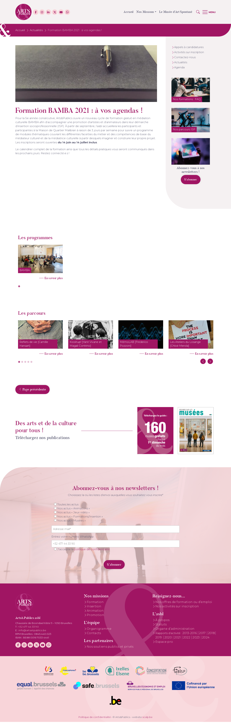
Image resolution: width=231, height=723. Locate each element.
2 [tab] (22, 362)
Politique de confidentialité (95, 717)
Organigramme (99, 629)
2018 (211, 634)
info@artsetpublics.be (32, 631)
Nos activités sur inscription (177, 607)
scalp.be (147, 717)
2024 (206, 638)
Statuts (161, 625)
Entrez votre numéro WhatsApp (72, 537)
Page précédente (25, 390)
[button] (198, 12)
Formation (95, 603)
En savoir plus (54, 278)
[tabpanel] (40, 261)
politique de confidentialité (92, 550)
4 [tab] (28, 362)
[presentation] (76, 563)
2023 (197, 638)
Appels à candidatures (189, 47)
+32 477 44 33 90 (28, 627)
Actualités (36, 30)
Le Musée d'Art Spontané (175, 12)
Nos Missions (145, 12)
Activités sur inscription (189, 52)
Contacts (94, 634)
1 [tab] (19, 286)
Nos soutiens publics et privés (110, 647)
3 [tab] (25, 362)
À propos (162, 621)
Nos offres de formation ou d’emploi (183, 603)
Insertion (94, 607)
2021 (178, 638)
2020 (168, 638)
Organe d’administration (174, 629)
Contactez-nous (185, 57)
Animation (95, 611)
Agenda (179, 67)
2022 (187, 638)
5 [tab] (31, 362)
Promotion (95, 616)
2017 (202, 634)
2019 (159, 638)
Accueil (128, 12)
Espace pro (164, 642)
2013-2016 (189, 634)
